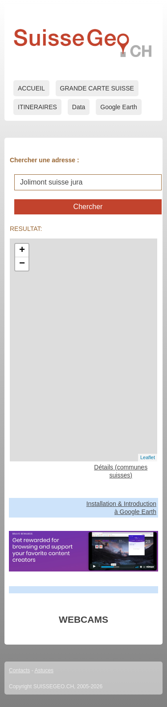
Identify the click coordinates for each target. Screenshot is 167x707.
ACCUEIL (31, 88)
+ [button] (22, 250)
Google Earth (118, 107)
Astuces (43, 670)
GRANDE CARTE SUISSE (97, 88)
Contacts (19, 670)
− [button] (22, 264)
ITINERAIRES (37, 107)
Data (79, 107)
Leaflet (147, 457)
